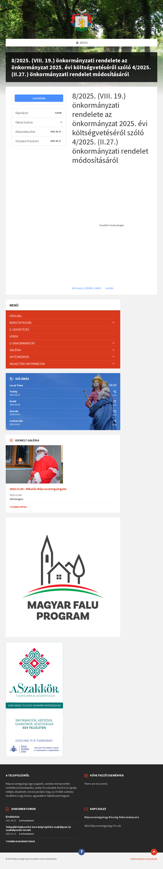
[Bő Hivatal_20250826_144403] (112, 225)
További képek (18, 506)
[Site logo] (81, 31)
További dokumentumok (20, 841)
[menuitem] (63, 316)
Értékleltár (13, 816)
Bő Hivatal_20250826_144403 (86, 288)
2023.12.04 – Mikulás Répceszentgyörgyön (38, 489)
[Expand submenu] (113, 322)
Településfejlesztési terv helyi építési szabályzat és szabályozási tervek (38, 828)
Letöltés (39, 98)
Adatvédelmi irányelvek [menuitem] (143, 859)
